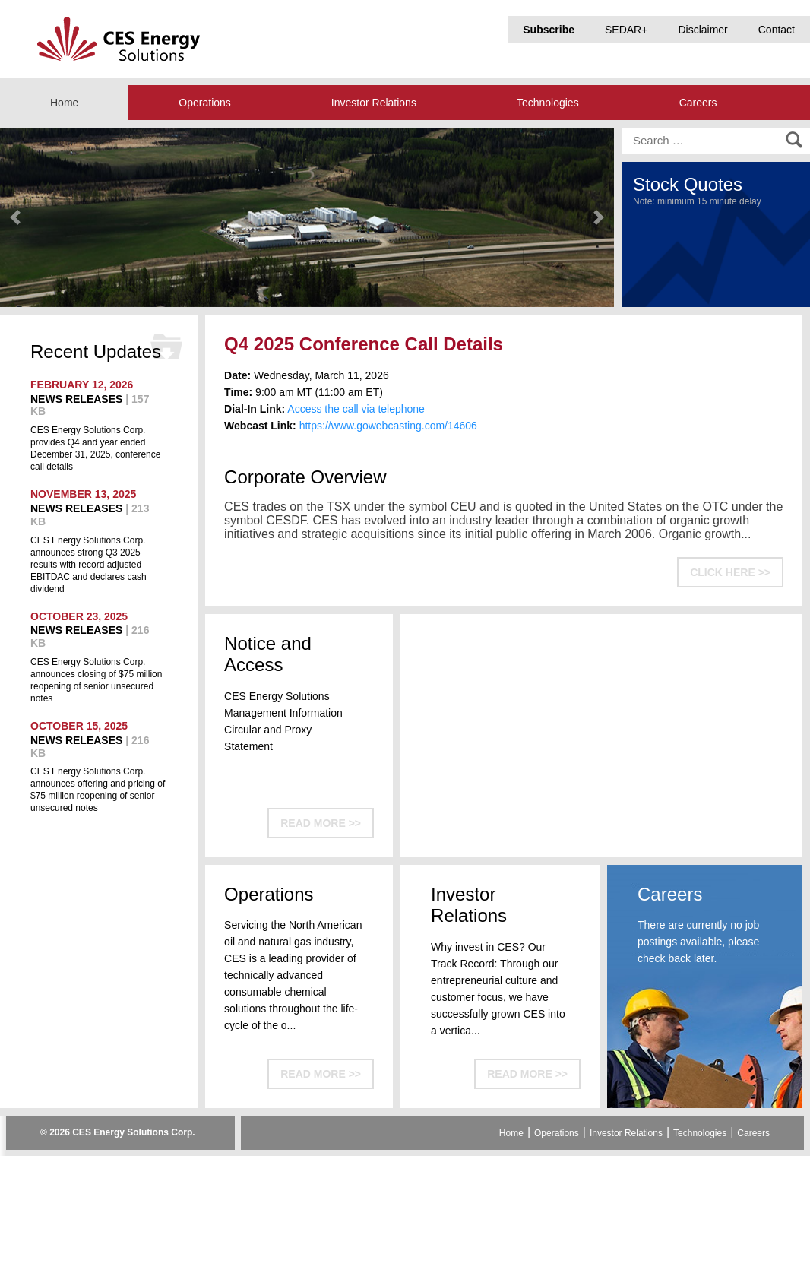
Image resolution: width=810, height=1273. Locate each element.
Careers (698, 103)
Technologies (548, 103)
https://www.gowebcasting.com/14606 (388, 426)
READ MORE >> (320, 823)
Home (64, 103)
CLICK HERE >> (730, 572)
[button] (15, 217)
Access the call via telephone (356, 409)
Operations (204, 103)
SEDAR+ (626, 30)
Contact (776, 30)
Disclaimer (702, 30)
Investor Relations (373, 103)
